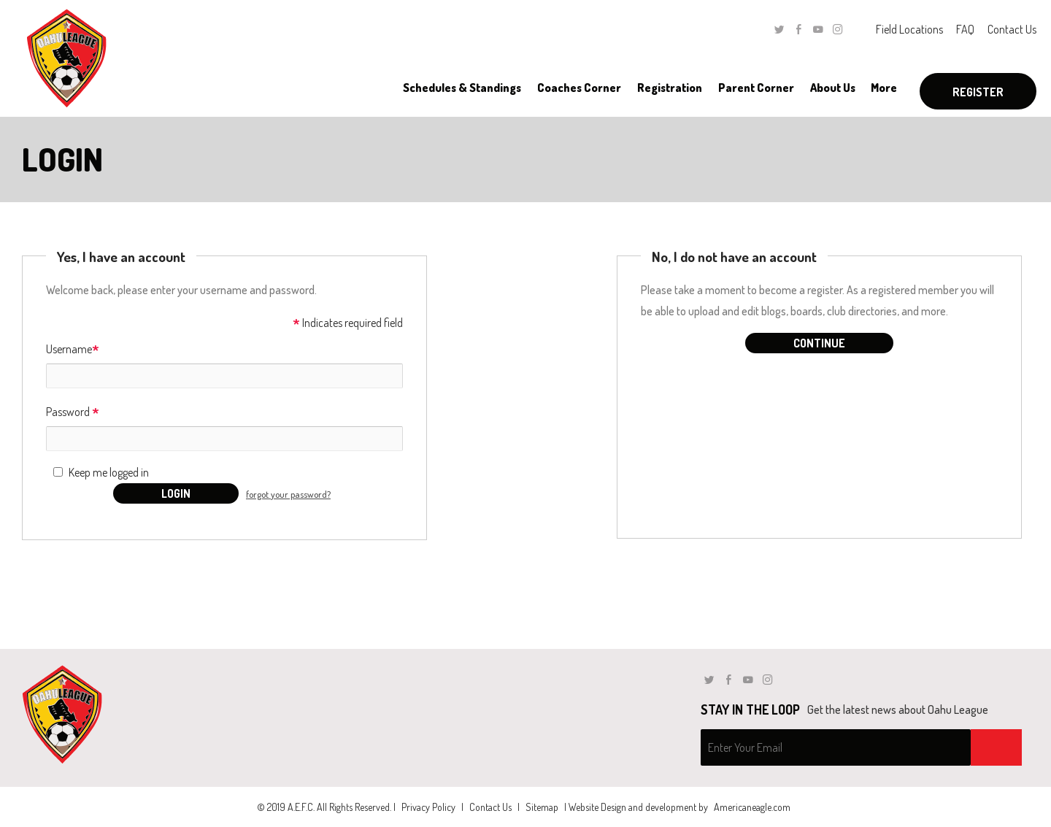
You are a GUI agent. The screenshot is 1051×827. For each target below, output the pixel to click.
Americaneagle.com (752, 807)
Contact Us (1012, 29)
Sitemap (542, 807)
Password (72, 413)
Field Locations (909, 29)
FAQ (965, 29)
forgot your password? (288, 494)
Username (72, 350)
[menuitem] (461, 87)
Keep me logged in (109, 472)
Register (978, 92)
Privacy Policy (428, 807)
